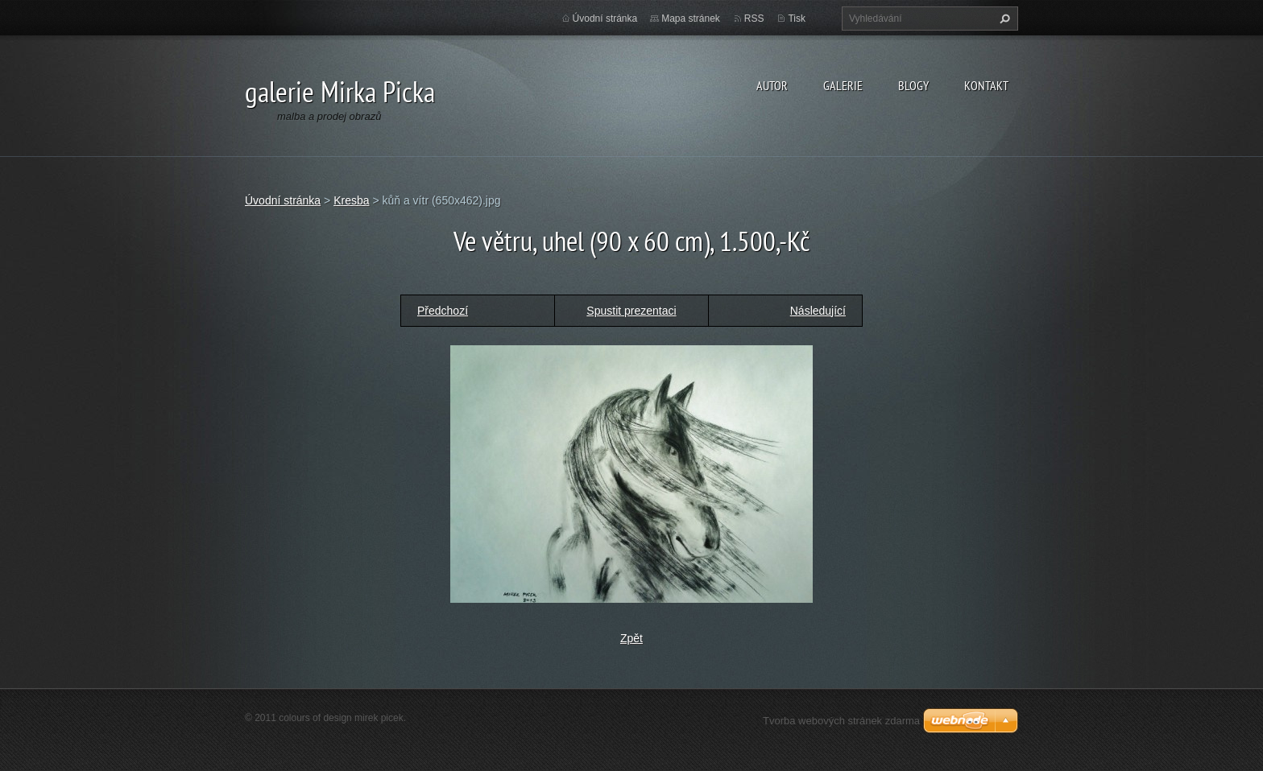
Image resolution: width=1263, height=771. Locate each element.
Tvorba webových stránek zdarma (841, 721)
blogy (913, 85)
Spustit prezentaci (631, 310)
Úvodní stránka (605, 18)
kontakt (986, 85)
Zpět (631, 638)
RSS (754, 18)
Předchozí (442, 310)
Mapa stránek (690, 18)
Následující (818, 310)
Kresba (351, 200)
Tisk (796, 18)
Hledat (1003, 18)
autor (772, 85)
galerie (843, 85)
